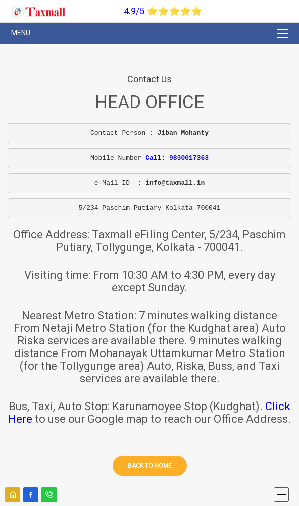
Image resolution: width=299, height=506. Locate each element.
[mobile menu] (281, 494)
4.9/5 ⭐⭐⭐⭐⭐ (163, 11)
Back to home (150, 465)
